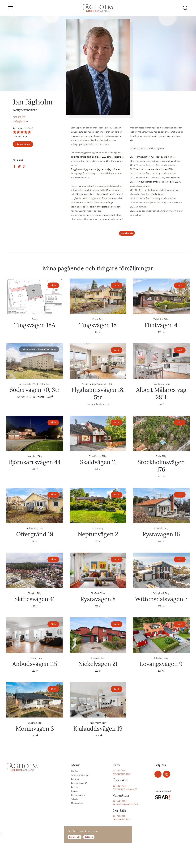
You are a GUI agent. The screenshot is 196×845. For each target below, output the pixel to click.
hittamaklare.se (20, 136)
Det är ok (89, 837)
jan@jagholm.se (20, 121)
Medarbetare (77, 802)
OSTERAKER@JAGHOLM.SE (125, 789)
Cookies (74, 790)
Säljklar (74, 786)
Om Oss (74, 770)
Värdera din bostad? (80, 774)
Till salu (74, 798)
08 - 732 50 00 (119, 770)
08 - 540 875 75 (120, 785)
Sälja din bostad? (79, 782)
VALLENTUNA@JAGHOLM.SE (125, 804)
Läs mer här (74, 837)
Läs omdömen (22, 144)
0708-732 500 (19, 117)
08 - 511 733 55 (120, 800)
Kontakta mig (127, 233)
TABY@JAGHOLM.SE (122, 774)
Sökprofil (75, 778)
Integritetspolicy (78, 794)
